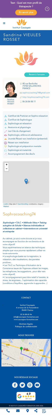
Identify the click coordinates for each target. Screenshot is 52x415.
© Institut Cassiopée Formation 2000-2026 (26, 406)
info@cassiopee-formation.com (26, 317)
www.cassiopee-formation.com (26, 320)
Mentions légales (26, 324)
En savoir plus (26, 12)
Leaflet (5, 204)
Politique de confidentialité (26, 327)
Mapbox (6, 206)
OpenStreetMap (23, 204)
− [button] (6, 169)
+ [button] (6, 165)
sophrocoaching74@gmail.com (36, 93)
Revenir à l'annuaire (37, 75)
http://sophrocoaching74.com (35, 97)
